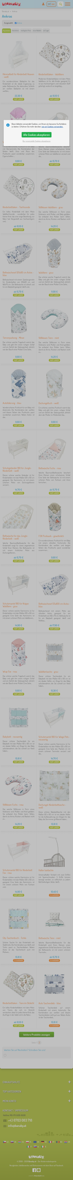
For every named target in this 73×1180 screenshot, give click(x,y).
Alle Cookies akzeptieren (36, 134)
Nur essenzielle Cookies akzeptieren (37, 141)
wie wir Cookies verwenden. (52, 126)
